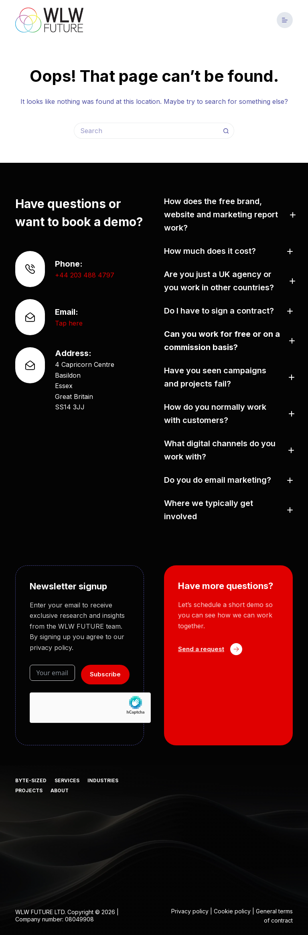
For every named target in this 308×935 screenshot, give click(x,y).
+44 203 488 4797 (84, 275)
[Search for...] (146, 131)
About (60, 790)
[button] (228, 215)
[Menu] (285, 20)
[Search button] (226, 131)
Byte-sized (31, 780)
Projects (29, 790)
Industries (102, 780)
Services (67, 780)
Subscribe (105, 674)
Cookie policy (232, 911)
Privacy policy (190, 911)
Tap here (69, 323)
